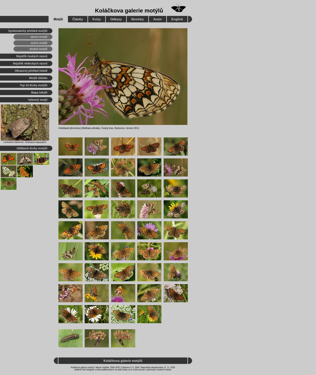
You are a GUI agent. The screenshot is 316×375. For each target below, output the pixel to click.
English (177, 19)
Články (77, 19)
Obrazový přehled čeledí (31, 70)
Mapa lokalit (39, 92)
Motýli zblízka (38, 78)
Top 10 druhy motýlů (33, 85)
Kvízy (97, 19)
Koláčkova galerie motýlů (129, 10)
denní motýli (39, 36)
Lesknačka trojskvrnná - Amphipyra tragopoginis (24, 142)
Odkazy (116, 19)
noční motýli (39, 43)
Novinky (137, 19)
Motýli (58, 19)
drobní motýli (38, 49)
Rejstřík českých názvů (31, 56)
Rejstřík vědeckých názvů (30, 63)
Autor (157, 19)
